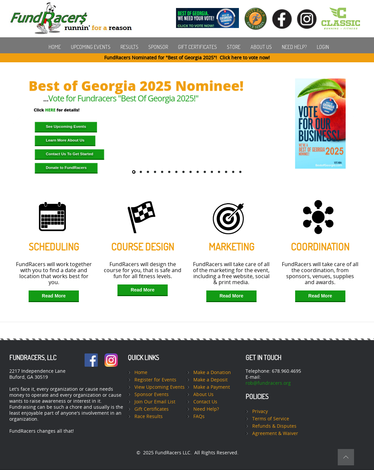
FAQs (199, 416)
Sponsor (158, 47)
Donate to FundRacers (66, 168)
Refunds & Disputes (274, 426)
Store (234, 47)
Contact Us (205, 402)
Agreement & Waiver (275, 433)
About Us (261, 47)
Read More (54, 295)
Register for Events (155, 380)
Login (323, 47)
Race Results (148, 416)
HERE (50, 110)
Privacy (260, 411)
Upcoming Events (90, 47)
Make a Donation (212, 372)
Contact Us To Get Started (69, 154)
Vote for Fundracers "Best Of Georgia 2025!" (123, 98)
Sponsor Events (151, 394)
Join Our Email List (154, 402)
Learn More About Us (65, 140)
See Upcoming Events (66, 127)
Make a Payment (211, 387)
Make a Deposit (210, 380)
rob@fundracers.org (268, 383)
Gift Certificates (197, 47)
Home (55, 47)
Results (129, 47)
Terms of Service (270, 419)
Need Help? (294, 47)
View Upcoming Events (159, 387)
